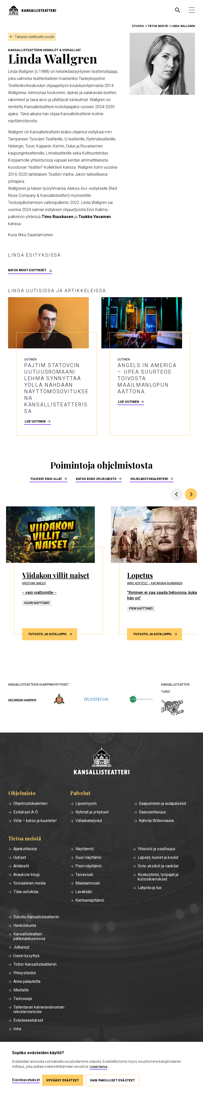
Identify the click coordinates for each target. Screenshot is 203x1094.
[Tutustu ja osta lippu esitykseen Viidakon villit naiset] (54, 570)
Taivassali (84, 874)
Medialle (21, 990)
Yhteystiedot (24, 973)
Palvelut (80, 793)
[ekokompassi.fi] (141, 699)
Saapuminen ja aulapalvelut (162, 803)
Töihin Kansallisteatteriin (34, 964)
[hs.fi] (22, 699)
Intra (17, 1029)
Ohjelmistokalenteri (149, 479)
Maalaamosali (87, 883)
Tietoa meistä (158, 26)
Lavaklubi (83, 892)
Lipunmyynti (86, 803)
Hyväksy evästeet (62, 1080)
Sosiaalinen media (29, 883)
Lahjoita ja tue (150, 888)
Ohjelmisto (22, 793)
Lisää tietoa (98, 1067)
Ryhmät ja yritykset (92, 812)
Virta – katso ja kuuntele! (35, 820)
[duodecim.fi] (96, 699)
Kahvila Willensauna (156, 820)
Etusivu (138, 26)
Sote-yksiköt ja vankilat (158, 866)
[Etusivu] (101, 761)
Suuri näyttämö (88, 857)
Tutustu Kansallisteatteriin (36, 917)
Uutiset (19, 857)
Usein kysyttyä (26, 956)
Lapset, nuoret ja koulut (158, 857)
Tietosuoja (22, 998)
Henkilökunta (24, 925)
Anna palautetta (26, 981)
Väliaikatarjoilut (88, 820)
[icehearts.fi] (172, 708)
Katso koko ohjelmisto (96, 479)
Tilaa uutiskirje (26, 892)
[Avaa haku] (177, 10)
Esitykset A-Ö (25, 812)
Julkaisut (21, 947)
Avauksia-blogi (26, 874)
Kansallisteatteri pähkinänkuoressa (29, 936)
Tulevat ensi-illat (46, 479)
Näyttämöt (84, 849)
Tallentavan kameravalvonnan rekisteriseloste (38, 1009)
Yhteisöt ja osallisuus (156, 849)
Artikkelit (21, 866)
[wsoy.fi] (59, 700)
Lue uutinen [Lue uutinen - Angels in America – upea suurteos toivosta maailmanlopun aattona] (128, 402)
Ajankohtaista (25, 849)
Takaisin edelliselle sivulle (34, 37)
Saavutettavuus (152, 812)
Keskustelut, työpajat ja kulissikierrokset (158, 877)
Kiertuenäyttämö (89, 900)
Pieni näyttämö (88, 866)
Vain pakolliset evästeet (112, 1080)
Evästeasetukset (28, 1020)
